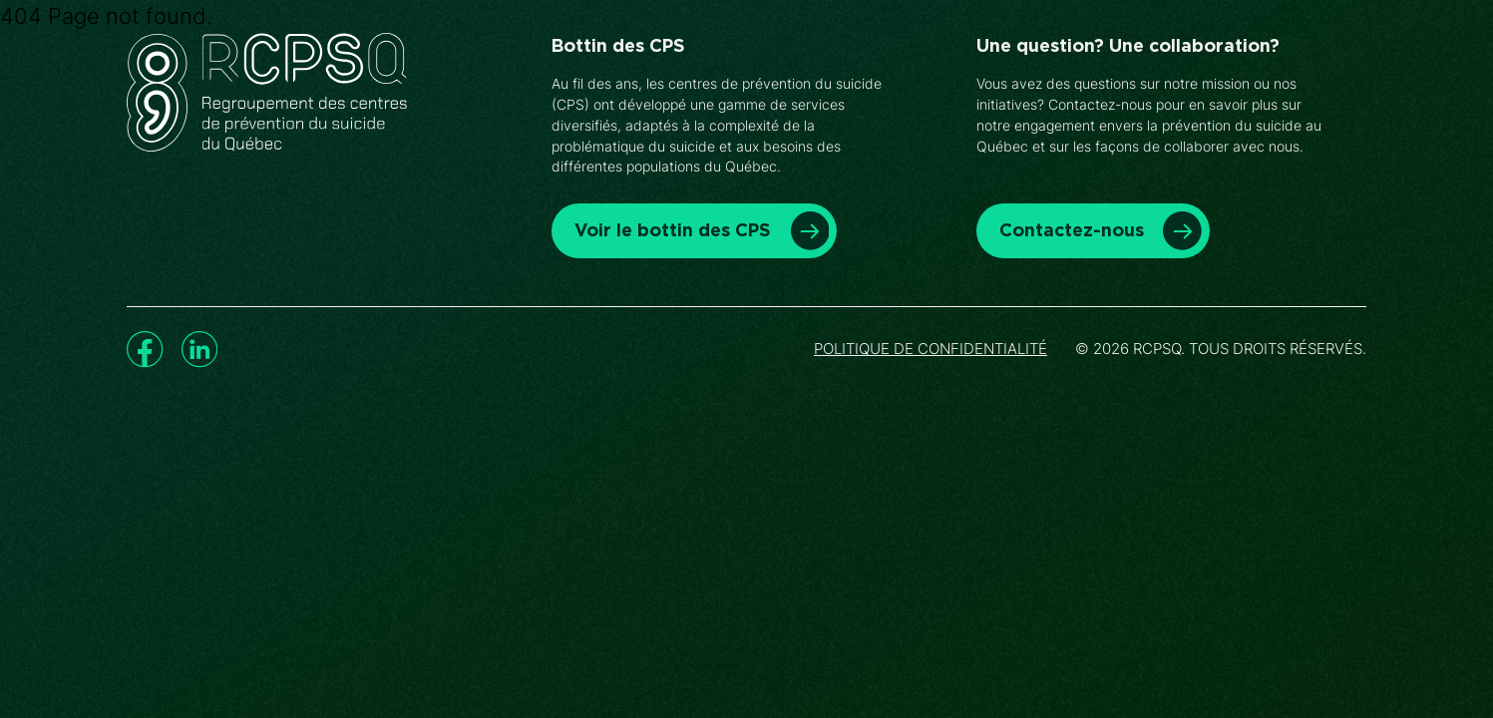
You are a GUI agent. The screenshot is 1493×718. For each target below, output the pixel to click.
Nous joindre (1156, 69)
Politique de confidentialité (930, 349)
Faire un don (1303, 69)
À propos (1029, 69)
